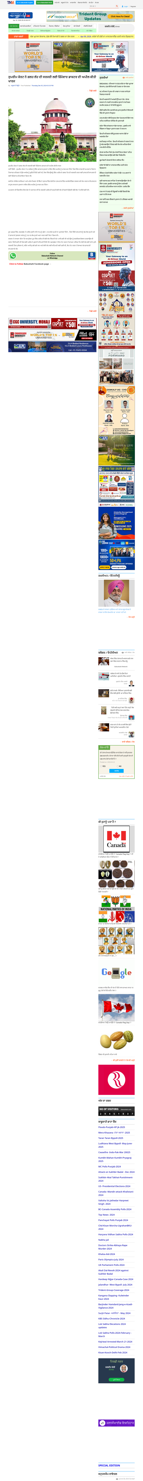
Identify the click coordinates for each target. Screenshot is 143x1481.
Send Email (46, 90)
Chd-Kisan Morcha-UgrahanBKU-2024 (115, 1227)
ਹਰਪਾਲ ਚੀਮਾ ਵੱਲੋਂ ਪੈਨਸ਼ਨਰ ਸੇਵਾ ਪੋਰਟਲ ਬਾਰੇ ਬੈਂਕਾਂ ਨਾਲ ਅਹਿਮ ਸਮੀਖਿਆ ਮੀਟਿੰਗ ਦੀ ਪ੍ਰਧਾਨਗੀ (116, 119)
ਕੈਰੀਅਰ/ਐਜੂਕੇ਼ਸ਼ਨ (45, 31)
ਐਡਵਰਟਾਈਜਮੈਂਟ (82, 3)
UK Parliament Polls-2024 (111, 1264)
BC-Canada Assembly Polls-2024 (114, 1209)
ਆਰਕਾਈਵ (73, 3)
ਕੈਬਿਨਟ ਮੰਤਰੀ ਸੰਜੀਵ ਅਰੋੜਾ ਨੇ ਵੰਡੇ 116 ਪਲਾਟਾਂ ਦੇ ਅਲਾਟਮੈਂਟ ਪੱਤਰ (115, 174)
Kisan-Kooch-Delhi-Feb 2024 (112, 1352)
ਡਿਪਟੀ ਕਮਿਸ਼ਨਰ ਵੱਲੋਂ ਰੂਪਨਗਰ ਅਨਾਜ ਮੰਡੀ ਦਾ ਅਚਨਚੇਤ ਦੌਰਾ (114, 135)
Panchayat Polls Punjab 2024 (113, 1220)
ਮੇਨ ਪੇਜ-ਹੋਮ (14, 26)
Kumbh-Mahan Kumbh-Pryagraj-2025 (115, 1159)
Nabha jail (103, 1239)
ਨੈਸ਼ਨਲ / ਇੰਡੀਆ (54, 26)
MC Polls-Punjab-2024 (109, 1166)
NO (120, 766)
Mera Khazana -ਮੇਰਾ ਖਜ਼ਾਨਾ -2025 (114, 1132)
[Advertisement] (52, 211)
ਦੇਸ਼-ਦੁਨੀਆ (66, 26)
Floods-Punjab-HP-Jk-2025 (111, 1127)
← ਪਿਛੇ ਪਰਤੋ (91, 90)
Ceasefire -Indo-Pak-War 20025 (114, 1152)
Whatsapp (38, 90)
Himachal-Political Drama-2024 (114, 1347)
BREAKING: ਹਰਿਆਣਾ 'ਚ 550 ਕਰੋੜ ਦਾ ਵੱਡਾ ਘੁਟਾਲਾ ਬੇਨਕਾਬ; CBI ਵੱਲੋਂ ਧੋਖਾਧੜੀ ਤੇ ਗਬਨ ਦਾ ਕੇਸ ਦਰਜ (116, 85)
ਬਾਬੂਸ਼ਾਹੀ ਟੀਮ (64, 3)
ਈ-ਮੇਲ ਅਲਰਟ (16, 31)
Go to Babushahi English (25, 3)
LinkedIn (30, 90)
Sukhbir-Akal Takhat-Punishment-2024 (115, 1179)
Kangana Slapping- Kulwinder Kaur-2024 (113, 1297)
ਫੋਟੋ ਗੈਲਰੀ (77, 26)
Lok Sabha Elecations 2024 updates (112, 1326)
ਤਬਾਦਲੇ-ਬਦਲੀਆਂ (25, 26)
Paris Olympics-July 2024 (111, 1259)
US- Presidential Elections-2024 (114, 1186)
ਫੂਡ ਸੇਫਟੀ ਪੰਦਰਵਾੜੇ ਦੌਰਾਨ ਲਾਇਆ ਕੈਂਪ (112, 160)
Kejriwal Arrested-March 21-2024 (115, 1341)
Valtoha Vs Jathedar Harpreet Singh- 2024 (113, 1202)
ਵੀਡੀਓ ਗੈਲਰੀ (88, 26)
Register (133, 6)
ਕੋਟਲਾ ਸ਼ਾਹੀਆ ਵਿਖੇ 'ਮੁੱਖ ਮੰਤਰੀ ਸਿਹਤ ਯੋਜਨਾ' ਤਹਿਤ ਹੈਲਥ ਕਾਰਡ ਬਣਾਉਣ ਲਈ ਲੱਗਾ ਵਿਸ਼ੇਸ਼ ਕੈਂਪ (116, 153)
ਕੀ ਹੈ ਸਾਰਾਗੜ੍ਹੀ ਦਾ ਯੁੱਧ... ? (116, 942)
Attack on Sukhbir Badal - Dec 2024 (116, 1172)
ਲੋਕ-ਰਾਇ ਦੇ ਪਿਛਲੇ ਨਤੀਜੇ (126, 776)
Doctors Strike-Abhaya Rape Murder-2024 (112, 1247)
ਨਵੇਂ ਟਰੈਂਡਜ (89, 31)
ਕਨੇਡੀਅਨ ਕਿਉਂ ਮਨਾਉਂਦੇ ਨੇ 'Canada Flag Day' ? (116, 1009)
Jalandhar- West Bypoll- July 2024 (115, 1284)
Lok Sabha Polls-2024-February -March (115, 1334)
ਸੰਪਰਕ (97, 3)
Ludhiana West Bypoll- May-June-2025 (115, 1145)
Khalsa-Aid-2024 (106, 1254)
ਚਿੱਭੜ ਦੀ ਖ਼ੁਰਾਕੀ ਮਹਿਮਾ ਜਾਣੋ (116, 1041)
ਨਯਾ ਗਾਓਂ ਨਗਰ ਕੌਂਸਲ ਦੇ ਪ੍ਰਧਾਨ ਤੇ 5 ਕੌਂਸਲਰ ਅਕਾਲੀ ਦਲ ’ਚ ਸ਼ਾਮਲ (116, 200)
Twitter (21, 90)
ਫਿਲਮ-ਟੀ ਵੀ (60, 31)
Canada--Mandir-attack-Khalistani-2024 (116, 1193)
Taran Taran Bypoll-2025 (110, 1138)
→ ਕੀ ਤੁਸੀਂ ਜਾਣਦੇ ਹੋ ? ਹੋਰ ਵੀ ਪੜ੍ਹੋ (123, 1060)
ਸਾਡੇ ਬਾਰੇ (57, 3)
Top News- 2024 (106, 1214)
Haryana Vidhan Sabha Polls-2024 (115, 1234)
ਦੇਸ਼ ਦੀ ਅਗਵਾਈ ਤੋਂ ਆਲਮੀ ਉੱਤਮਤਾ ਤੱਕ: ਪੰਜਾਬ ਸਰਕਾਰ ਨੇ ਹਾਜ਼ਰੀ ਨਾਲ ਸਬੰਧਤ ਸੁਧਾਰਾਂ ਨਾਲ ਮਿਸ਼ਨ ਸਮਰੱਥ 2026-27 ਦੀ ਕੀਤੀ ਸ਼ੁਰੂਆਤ (115, 102)
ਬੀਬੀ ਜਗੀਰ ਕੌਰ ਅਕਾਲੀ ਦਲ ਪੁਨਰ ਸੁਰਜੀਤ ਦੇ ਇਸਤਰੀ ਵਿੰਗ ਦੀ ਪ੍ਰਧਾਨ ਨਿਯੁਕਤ (116, 111)
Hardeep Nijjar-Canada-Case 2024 (115, 1279)
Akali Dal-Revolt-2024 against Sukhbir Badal (113, 1272)
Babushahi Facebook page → (29, 264)
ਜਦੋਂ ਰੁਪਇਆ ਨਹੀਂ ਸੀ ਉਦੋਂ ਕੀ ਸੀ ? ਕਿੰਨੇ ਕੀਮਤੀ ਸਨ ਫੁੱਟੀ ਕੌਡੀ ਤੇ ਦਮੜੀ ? (116, 876)
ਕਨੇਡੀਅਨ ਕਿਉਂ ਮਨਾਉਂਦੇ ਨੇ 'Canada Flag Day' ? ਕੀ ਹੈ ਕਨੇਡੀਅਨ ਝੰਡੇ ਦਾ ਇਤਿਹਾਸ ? (116, 842)
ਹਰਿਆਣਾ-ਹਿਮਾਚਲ (39, 26)
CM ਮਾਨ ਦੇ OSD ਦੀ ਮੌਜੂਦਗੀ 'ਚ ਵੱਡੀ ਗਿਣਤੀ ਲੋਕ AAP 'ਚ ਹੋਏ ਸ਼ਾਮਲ (115, 193)
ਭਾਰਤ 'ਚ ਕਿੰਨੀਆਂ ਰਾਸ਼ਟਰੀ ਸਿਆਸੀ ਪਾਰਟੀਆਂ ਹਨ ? (116, 910)
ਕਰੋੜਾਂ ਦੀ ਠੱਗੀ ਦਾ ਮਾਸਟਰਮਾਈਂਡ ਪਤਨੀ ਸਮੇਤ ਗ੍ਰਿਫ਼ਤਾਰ (110, 36)
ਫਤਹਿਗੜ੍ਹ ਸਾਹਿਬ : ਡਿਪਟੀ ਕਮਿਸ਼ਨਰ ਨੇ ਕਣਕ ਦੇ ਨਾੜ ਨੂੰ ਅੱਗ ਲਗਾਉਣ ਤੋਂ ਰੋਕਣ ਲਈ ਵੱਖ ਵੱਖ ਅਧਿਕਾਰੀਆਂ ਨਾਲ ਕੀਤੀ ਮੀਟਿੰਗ (116, 144)
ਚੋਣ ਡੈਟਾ (91, 3)
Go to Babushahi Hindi (44, 3)
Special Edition (109, 1465)
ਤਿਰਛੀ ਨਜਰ (30, 31)
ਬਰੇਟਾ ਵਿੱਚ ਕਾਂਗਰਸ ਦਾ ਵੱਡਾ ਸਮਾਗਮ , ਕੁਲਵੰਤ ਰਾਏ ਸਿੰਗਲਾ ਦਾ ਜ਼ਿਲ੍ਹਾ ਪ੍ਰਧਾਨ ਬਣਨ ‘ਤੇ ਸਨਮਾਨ (115, 127)
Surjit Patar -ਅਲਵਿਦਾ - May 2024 (114, 1313)
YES (103, 766)
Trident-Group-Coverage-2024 (113, 1290)
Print (55, 90)
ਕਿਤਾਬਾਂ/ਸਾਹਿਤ (75, 31)
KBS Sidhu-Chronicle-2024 (111, 1318)
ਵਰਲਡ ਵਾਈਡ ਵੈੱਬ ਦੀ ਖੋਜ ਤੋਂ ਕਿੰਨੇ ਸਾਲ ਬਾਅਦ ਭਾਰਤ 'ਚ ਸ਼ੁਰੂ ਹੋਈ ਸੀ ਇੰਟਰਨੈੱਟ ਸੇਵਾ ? (116, 975)
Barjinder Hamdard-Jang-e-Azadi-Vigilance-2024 (115, 1306)
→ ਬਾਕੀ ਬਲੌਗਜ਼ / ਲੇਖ (127, 742)
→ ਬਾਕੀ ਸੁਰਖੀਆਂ (127, 208)
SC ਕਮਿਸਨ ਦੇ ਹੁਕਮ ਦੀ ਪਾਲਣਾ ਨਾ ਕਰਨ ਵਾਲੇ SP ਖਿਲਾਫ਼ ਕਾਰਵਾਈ (115, 93)
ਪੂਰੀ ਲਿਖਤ (116, 1379)
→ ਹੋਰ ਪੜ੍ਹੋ (130, 617)
